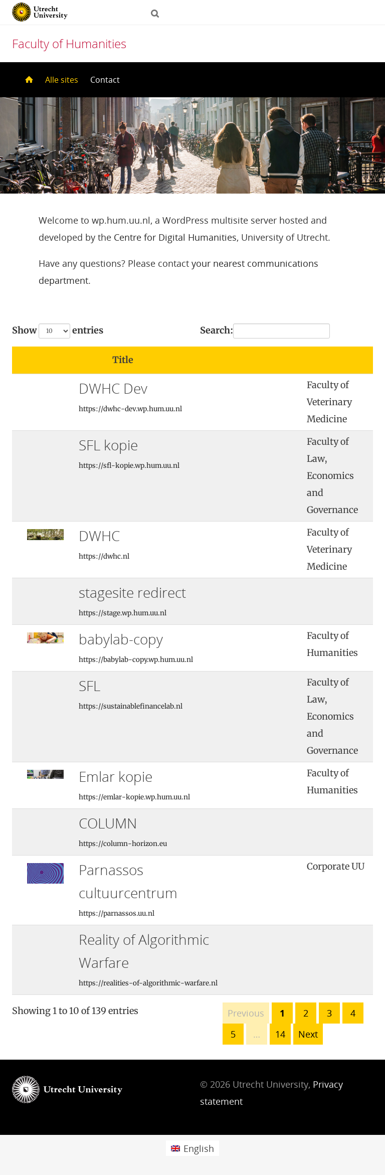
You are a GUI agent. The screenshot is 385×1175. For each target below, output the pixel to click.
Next (308, 1034)
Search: (265, 331)
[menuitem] (192, 1148)
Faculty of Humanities (69, 43)
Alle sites (61, 79)
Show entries (57, 331)
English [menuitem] (198, 1148)
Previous (246, 1013)
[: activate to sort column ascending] (266, 360)
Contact (105, 79)
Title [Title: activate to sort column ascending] (122, 360)
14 (280, 1034)
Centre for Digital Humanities (175, 237)
